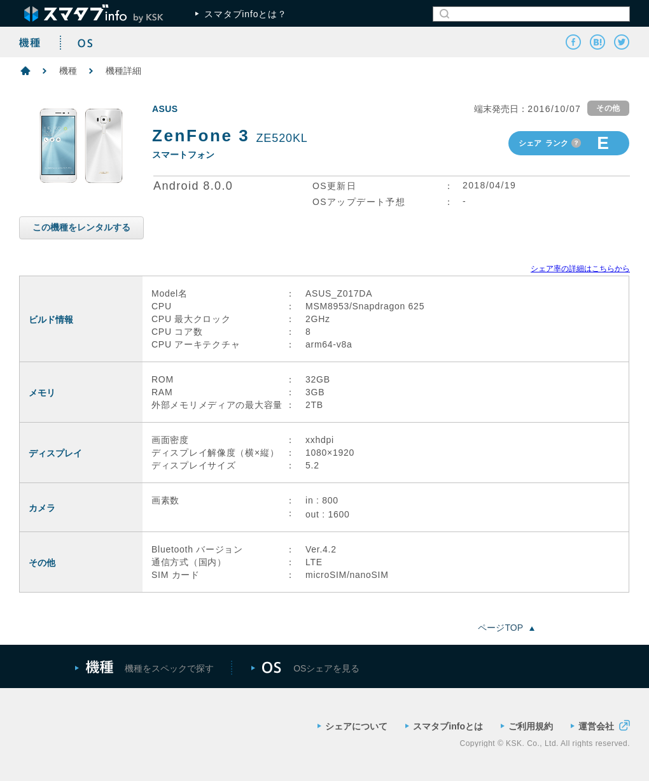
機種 (68, 70)
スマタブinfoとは (444, 726)
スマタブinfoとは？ (241, 14)
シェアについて (352, 726)
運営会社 (600, 725)
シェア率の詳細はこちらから (580, 268)
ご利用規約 (527, 726)
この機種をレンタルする (81, 227)
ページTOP (506, 627)
